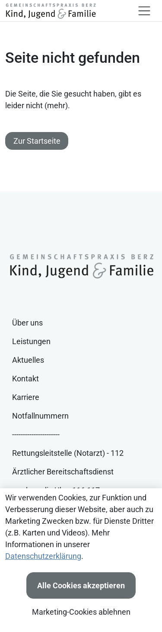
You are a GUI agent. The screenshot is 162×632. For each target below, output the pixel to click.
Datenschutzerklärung (43, 556)
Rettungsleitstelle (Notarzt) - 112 (68, 453)
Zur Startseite (36, 140)
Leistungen (31, 341)
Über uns (27, 322)
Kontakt (25, 378)
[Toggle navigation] (144, 11)
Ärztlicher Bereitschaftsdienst (63, 471)
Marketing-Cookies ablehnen (81, 611)
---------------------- (36, 434)
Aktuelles (28, 359)
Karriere (25, 397)
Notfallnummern (40, 415)
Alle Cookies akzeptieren (81, 585)
